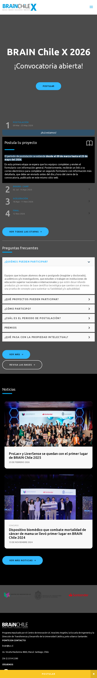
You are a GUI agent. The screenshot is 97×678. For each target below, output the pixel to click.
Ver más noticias (22, 560)
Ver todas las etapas (25, 231)
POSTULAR (48, 86)
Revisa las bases (22, 364)
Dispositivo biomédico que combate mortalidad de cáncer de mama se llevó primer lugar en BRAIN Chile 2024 (47, 533)
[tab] (48, 125)
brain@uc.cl (7, 646)
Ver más (16, 354)
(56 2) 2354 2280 (10, 658)
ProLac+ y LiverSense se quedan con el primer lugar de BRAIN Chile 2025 (48, 455)
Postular (48, 674)
